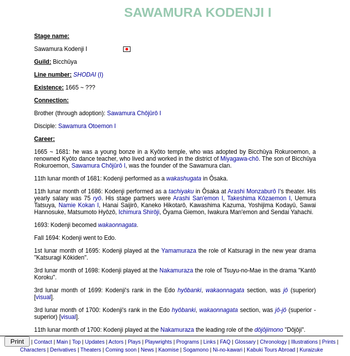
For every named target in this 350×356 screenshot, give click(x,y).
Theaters (91, 350)
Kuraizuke (311, 350)
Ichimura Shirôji (139, 212)
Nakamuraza (176, 270)
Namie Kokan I (78, 205)
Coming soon (120, 350)
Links (209, 342)
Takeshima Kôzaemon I (259, 198)
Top (76, 342)
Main (62, 342)
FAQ (225, 342)
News (147, 350)
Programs (187, 342)
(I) (88, 74)
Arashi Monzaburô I (254, 191)
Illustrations (304, 342)
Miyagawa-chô (239, 158)
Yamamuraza (178, 250)
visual (43, 297)
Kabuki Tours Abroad (271, 350)
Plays (134, 342)
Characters (32, 350)
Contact (43, 342)
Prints (329, 342)
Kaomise (168, 350)
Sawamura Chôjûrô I (134, 113)
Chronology (273, 342)
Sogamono (196, 350)
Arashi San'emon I (198, 198)
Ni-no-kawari (228, 350)
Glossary (245, 342)
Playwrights (158, 342)
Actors (116, 342)
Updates (95, 342)
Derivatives (63, 350)
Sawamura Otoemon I (87, 126)
